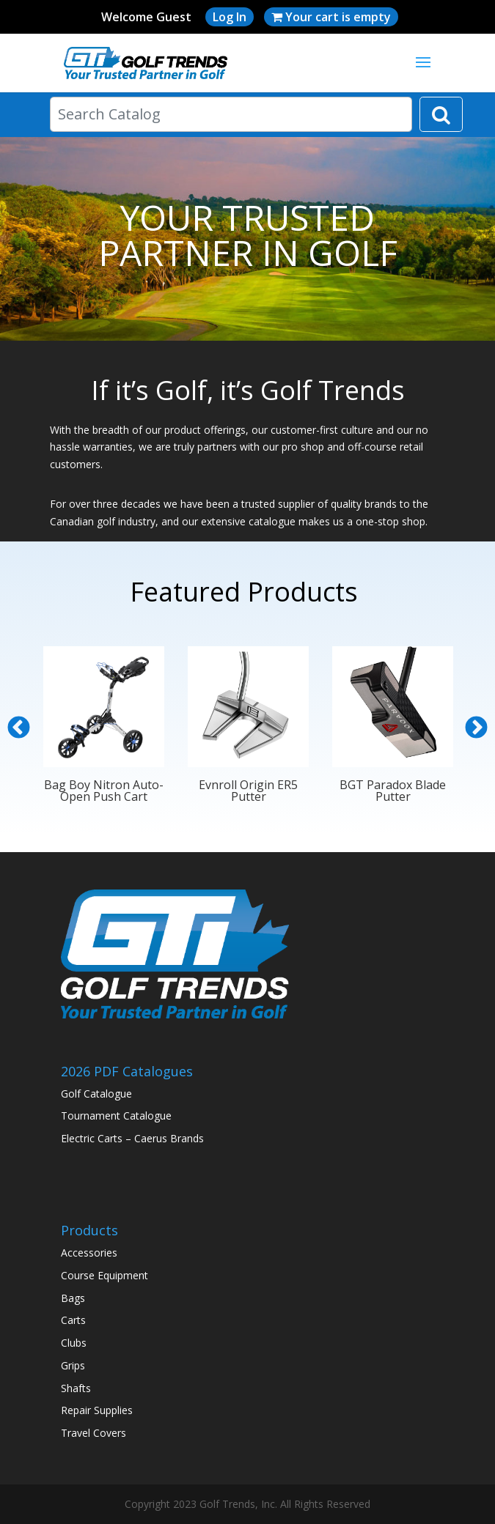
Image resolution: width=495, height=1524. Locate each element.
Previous (19, 728)
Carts (73, 1320)
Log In (229, 17)
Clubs (74, 1343)
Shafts (76, 1388)
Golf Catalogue (96, 1094)
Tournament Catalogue (116, 1115)
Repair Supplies (97, 1410)
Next (476, 728)
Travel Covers (93, 1433)
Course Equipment (104, 1275)
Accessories (89, 1252)
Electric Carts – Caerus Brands (132, 1138)
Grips (73, 1365)
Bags (73, 1298)
